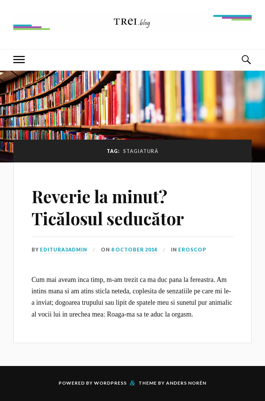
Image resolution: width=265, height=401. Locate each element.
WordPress (110, 383)
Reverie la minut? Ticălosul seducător (108, 207)
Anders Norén (186, 383)
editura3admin (63, 250)
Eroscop (192, 250)
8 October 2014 (134, 250)
